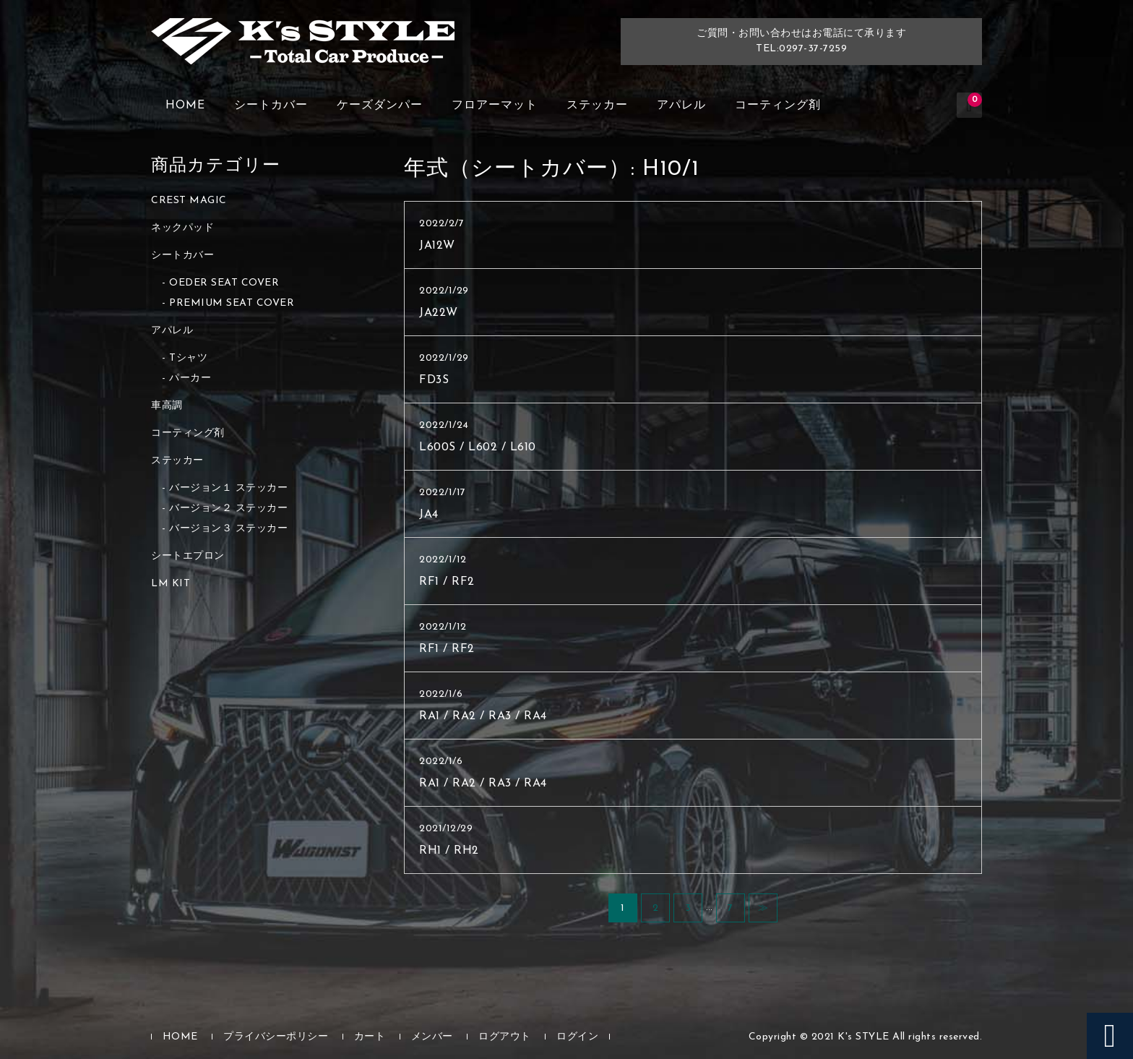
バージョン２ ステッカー (228, 508)
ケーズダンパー (380, 105)
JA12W (437, 246)
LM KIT (170, 583)
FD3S (434, 380)
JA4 (429, 514)
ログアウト (504, 1037)
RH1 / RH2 (449, 851)
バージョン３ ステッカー (228, 528)
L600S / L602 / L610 (477, 447)
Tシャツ (188, 358)
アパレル (681, 105)
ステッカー (597, 105)
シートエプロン (188, 556)
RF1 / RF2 (447, 582)
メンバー (432, 1037)
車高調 (167, 405)
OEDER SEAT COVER (224, 283)
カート (370, 1037)
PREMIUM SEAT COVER (231, 303)
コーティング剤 (778, 105)
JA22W (438, 313)
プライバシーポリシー (275, 1037)
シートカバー (271, 105)
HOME (185, 105)
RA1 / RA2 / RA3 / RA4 (483, 716)
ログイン (577, 1037)
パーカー (190, 378)
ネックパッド (182, 228)
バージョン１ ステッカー (228, 488)
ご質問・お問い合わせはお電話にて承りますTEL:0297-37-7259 (801, 41)
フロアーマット (495, 105)
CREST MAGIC (189, 200)
